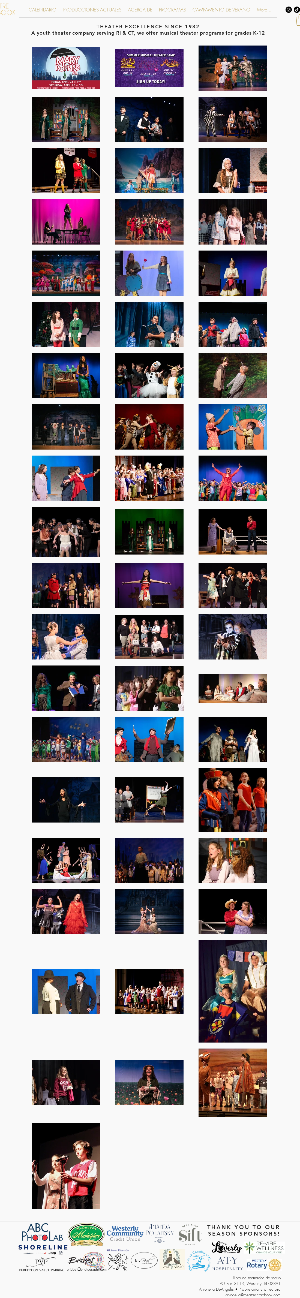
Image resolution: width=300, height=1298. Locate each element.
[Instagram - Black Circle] (289, 10)
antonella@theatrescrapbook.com (253, 1295)
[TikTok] (297, 10)
